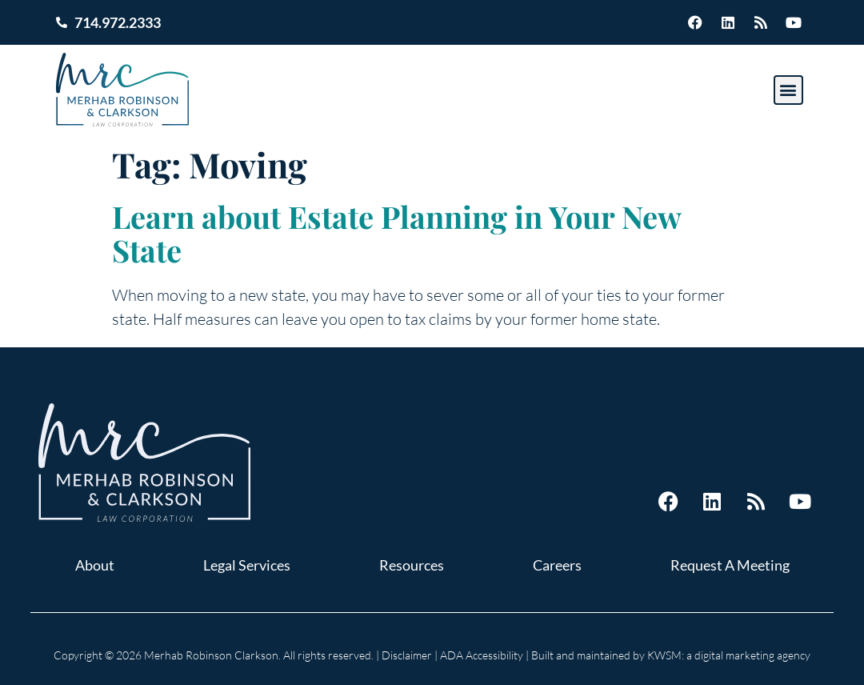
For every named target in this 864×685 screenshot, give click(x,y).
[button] (788, 90)
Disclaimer (407, 655)
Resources (411, 565)
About (94, 565)
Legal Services (246, 565)
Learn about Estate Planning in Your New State (396, 233)
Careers (557, 565)
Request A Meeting (730, 565)
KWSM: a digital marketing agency (728, 655)
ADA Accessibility (481, 655)
